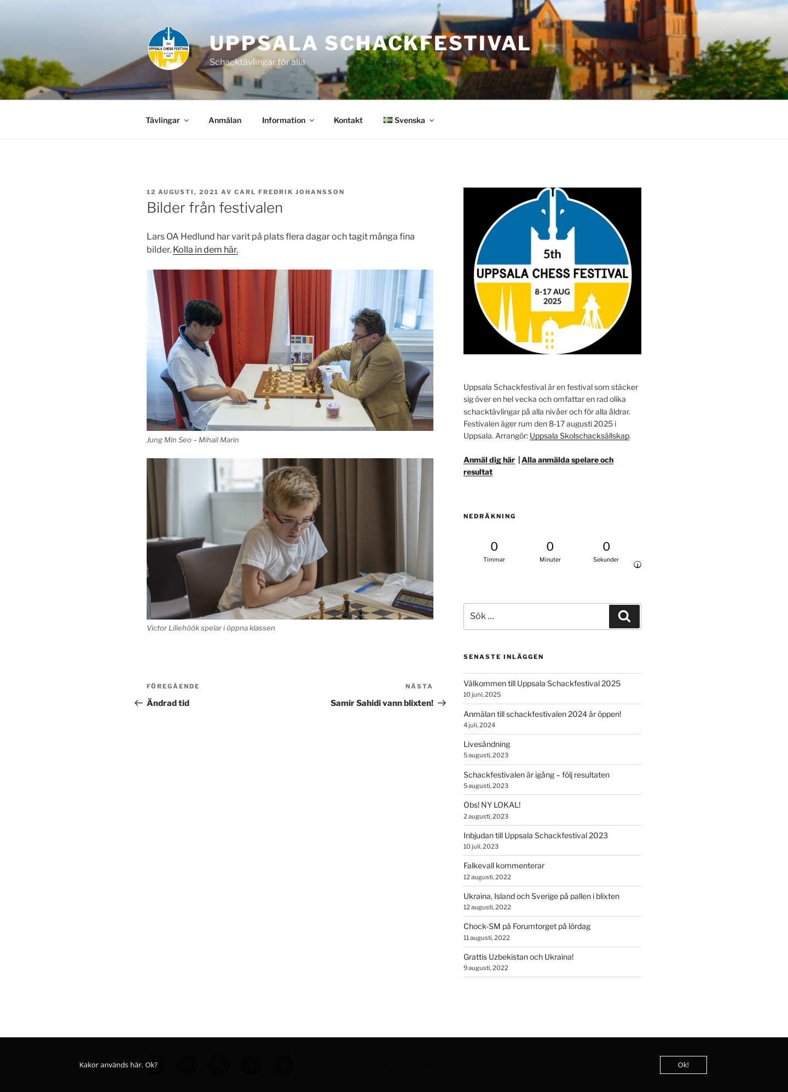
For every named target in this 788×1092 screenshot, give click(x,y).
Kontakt (348, 120)
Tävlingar (168, 120)
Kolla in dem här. (205, 249)
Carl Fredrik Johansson (289, 192)
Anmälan (224, 120)
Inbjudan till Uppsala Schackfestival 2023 (535, 835)
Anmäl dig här (489, 459)
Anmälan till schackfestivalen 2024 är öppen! (542, 714)
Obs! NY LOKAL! (491, 804)
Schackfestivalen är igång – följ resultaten (536, 774)
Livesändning (486, 744)
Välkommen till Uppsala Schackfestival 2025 (542, 683)
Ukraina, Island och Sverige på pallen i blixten (541, 896)
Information (289, 120)
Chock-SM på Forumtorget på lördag (526, 926)
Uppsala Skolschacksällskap (579, 435)
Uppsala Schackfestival (371, 43)
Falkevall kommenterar (503, 865)
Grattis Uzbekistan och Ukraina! (518, 956)
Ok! (683, 1065)
